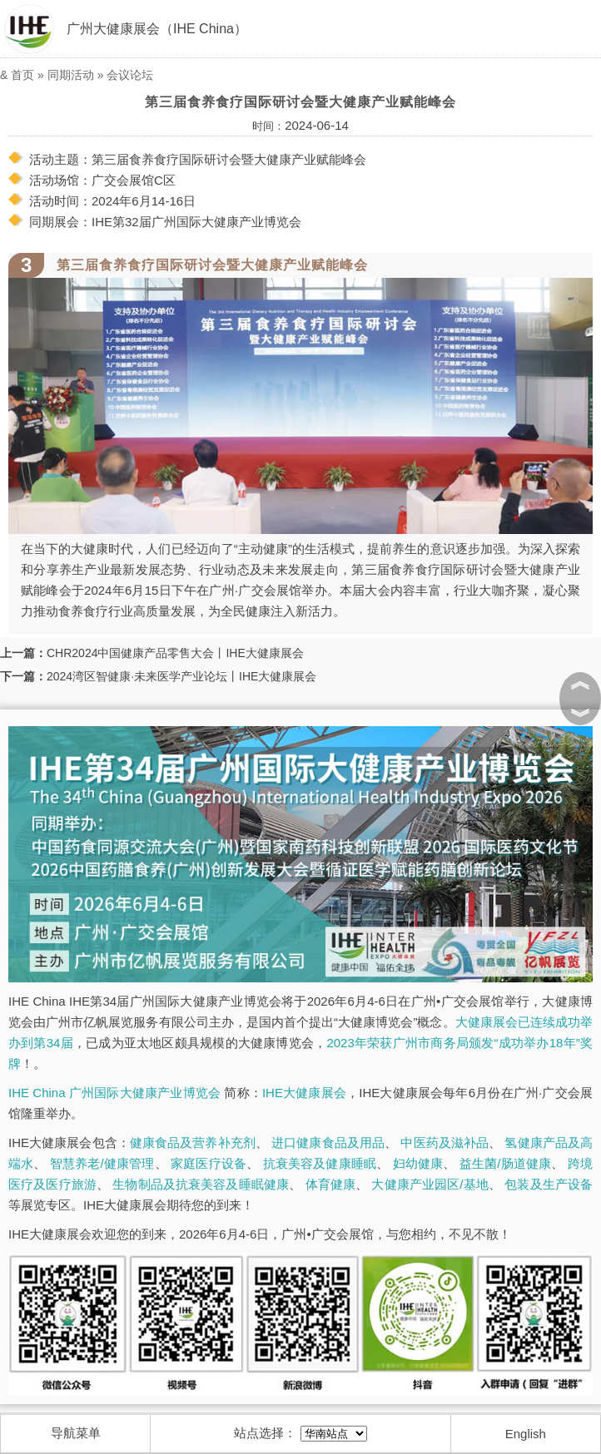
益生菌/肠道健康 (505, 1163)
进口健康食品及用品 (328, 1142)
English (525, 1434)
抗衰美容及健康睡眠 (320, 1163)
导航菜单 (76, 1433)
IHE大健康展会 (304, 1093)
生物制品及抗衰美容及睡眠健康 (200, 1184)
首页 (22, 75)
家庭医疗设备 (208, 1163)
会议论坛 (130, 75)
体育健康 (330, 1184)
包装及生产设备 (548, 1184)
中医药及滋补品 (444, 1142)
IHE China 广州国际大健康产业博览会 (114, 1093)
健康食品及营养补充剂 (193, 1142)
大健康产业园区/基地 (429, 1184)
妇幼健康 (418, 1163)
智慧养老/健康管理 (102, 1163)
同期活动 (70, 75)
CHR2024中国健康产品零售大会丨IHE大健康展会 (175, 653)
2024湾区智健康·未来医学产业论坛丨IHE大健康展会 (181, 676)
